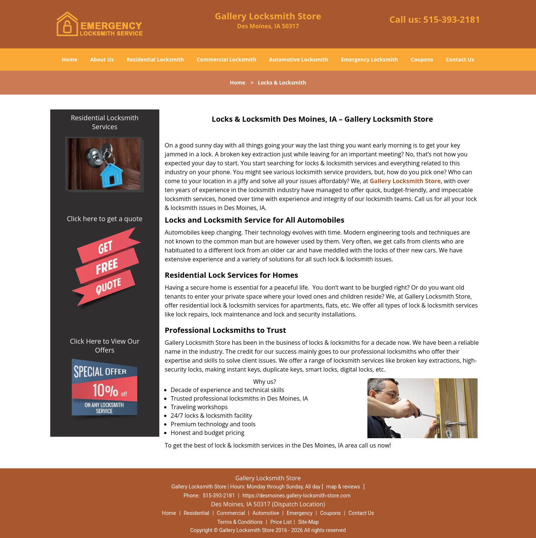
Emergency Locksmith (369, 59)
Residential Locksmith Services (104, 122)
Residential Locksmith (155, 59)
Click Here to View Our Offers (105, 345)
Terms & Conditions (240, 522)
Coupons (422, 59)
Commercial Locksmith (226, 59)
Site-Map (308, 522)
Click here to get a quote (105, 218)
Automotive (265, 513)
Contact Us (460, 59)
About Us (102, 59)
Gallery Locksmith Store (405, 181)
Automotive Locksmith (298, 59)
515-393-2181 (451, 19)
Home (69, 59)
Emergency (299, 513)
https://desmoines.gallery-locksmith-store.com (296, 496)
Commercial (231, 513)
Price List (281, 522)
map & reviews (343, 487)
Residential (196, 513)
